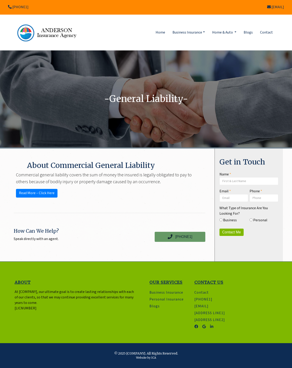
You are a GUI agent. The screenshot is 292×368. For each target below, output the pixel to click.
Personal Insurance (166, 299)
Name (225, 174)
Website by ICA (146, 357)
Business (228, 220)
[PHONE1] (18, 7)
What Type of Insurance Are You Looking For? (243, 211)
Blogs (248, 32)
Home (161, 32)
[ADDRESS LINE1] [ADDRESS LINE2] (209, 316)
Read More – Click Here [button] (37, 193)
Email (225, 191)
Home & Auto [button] (223, 32)
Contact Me (231, 232)
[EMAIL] (275, 7)
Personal (258, 220)
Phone (256, 191)
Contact (266, 32)
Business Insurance (166, 292)
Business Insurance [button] (187, 32)
